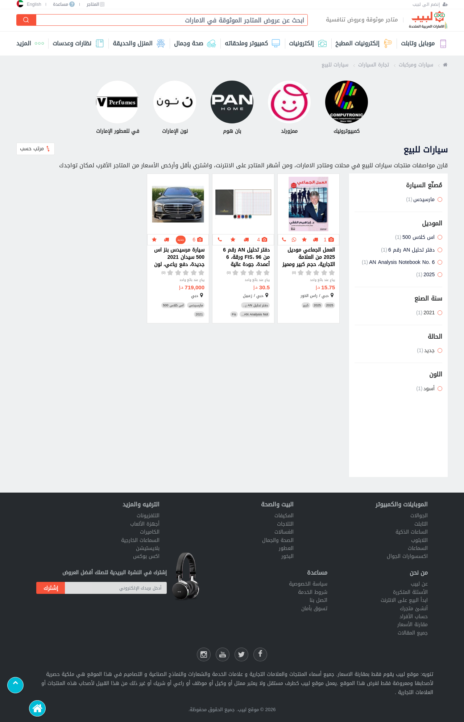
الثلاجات (285, 524)
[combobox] (168, 20)
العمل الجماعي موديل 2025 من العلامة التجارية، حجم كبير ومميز (308, 257)
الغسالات (284, 532)
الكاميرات (150, 532)
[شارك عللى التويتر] (241, 654)
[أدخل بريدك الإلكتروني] (116, 588)
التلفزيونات (148, 516)
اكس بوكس (146, 556)
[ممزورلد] (289, 108)
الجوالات (419, 516)
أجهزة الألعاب (145, 524)
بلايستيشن (148, 548)
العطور (286, 548)
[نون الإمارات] (174, 108)
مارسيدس (196, 305)
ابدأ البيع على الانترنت (404, 600)
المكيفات (284, 516)
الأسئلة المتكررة (410, 592)
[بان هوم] (232, 108)
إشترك (51, 588)
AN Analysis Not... (254, 314)
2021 (199, 314)
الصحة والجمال (278, 540)
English (34, 4)
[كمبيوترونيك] (346, 108)
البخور (287, 556)
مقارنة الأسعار (412, 624)
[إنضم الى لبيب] (430, 4)
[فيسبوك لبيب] (260, 654)
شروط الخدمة (312, 592)
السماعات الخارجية (140, 540)
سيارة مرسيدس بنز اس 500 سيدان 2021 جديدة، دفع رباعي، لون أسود (179, 257)
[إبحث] (26, 20)
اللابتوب (419, 540)
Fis (234, 314)
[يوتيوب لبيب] (222, 654)
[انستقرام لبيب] (203, 654)
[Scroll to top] (15, 685)
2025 (329, 305)
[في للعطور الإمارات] (117, 108)
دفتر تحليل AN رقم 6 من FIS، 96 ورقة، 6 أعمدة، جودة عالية (246, 257)
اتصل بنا (318, 600)
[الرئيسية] (37, 708)
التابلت (421, 524)
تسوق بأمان (314, 608)
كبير (305, 305)
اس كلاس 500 (173, 305)
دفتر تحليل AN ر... (255, 305)
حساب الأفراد (413, 616)
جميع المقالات (413, 633)
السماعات (418, 548)
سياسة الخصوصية (308, 584)
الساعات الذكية (411, 532)
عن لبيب (419, 584)
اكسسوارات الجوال (407, 556)
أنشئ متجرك (414, 608)
